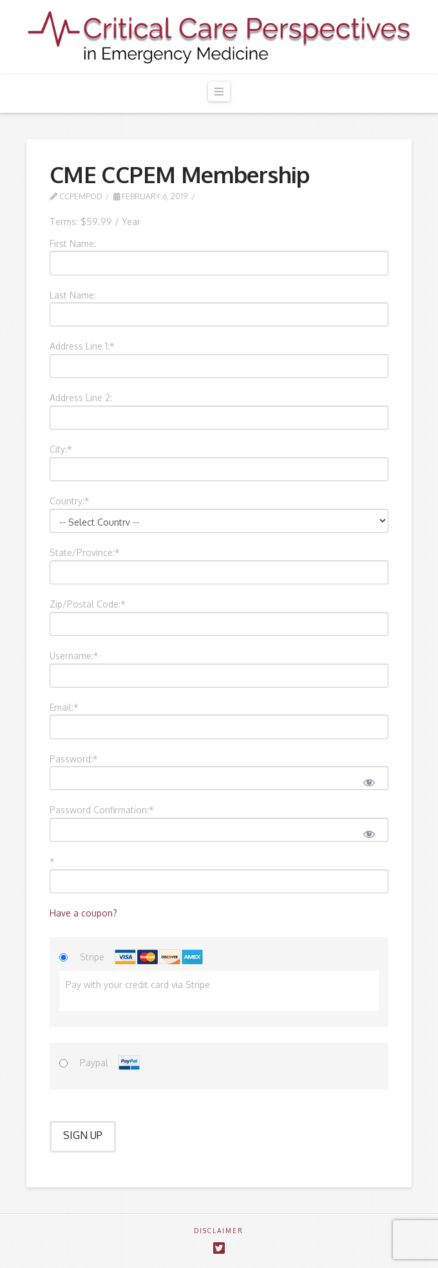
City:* (61, 449)
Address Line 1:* (82, 346)
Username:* (74, 655)
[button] (219, 92)
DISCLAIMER (218, 1230)
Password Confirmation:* (102, 809)
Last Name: (73, 295)
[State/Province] (219, 572)
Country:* (70, 500)
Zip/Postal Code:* (88, 604)
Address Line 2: (81, 397)
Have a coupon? (83, 912)
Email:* (64, 707)
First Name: (73, 243)
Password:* (74, 758)
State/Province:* (85, 552)
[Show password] (368, 781)
